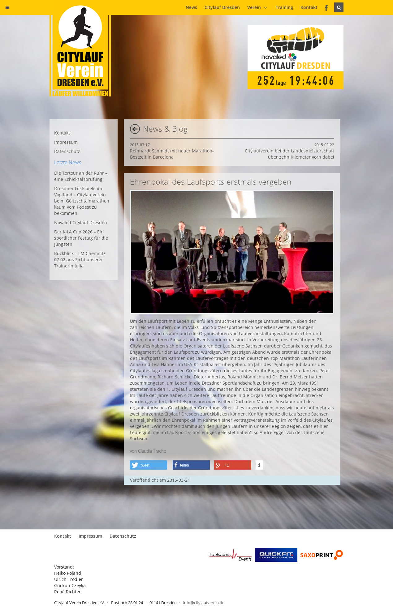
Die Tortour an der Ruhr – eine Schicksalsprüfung (80, 176)
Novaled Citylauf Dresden (80, 222)
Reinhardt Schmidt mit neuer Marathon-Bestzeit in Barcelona (172, 151)
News (191, 7)
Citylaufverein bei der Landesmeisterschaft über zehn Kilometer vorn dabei (289, 151)
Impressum (66, 142)
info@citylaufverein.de (203, 602)
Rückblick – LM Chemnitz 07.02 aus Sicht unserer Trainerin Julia (80, 259)
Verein (254, 7)
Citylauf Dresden (222, 7)
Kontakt (308, 7)
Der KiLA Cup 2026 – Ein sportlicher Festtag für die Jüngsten (81, 238)
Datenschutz (67, 151)
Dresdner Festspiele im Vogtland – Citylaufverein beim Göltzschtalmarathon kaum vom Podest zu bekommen (81, 201)
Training (284, 7)
